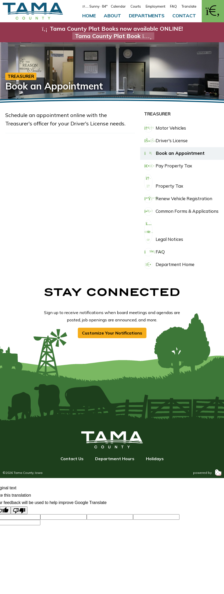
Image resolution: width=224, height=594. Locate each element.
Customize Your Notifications (112, 333)
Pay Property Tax (168, 166)
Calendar (118, 6)
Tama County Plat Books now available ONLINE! (112, 32)
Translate (189, 6)
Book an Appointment (174, 153)
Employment (155, 6)
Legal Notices (163, 232)
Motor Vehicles (165, 128)
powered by (207, 473)
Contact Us (72, 458)
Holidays (155, 458)
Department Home (169, 265)
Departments (147, 16)
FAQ (173, 6)
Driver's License (166, 141)
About (112, 16)
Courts (135, 6)
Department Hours (114, 458)
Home (89, 16)
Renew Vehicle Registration (178, 199)
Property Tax (163, 182)
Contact (184, 16)
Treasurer (21, 76)
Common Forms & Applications (181, 211)
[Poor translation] (19, 510)
